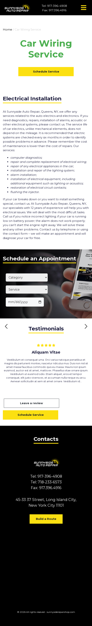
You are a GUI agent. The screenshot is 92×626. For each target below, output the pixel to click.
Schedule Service (46, 71)
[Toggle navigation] (83, 7)
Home (7, 29)
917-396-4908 (57, 6)
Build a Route (46, 519)
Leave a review (31, 403)
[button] (6, 326)
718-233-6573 (50, 482)
